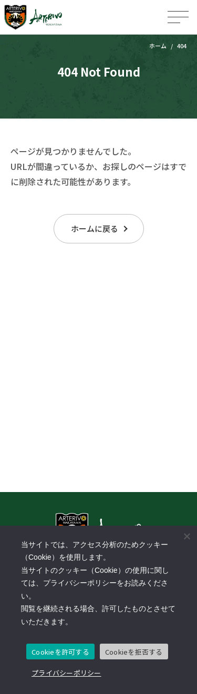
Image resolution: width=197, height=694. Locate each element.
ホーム (158, 45)
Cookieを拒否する (134, 652)
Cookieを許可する (60, 652)
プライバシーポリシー (66, 673)
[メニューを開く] (178, 17)
